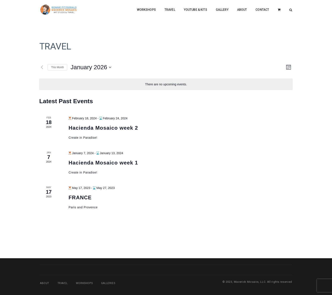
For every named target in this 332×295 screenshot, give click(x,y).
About (44, 283)
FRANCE (80, 197)
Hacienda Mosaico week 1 (103, 163)
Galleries (108, 283)
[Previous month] (41, 67)
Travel (63, 283)
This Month (57, 67)
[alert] (166, 84)
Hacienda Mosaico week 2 (103, 128)
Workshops (84, 283)
